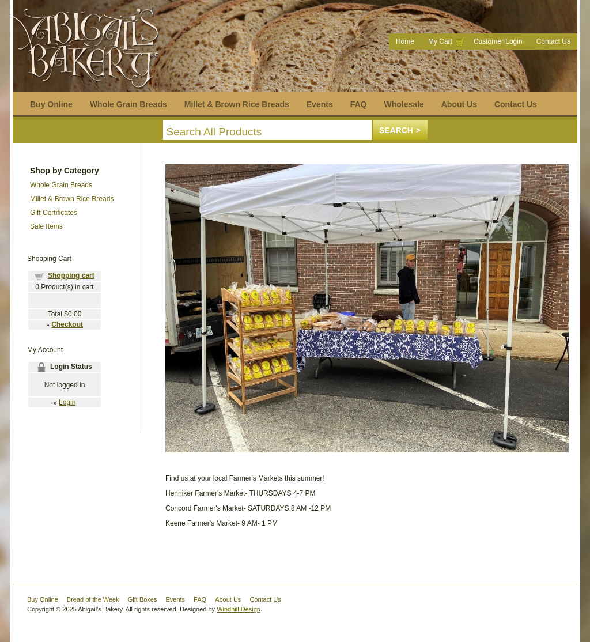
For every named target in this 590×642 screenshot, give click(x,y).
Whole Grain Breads (128, 104)
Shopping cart (71, 275)
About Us (459, 104)
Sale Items (46, 226)
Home (405, 41)
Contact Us (553, 41)
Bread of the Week (93, 599)
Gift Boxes (142, 599)
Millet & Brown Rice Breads (236, 104)
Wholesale (403, 104)
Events (320, 104)
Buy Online (51, 104)
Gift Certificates (53, 213)
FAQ (358, 104)
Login (67, 402)
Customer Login (498, 41)
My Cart (440, 41)
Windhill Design (238, 609)
